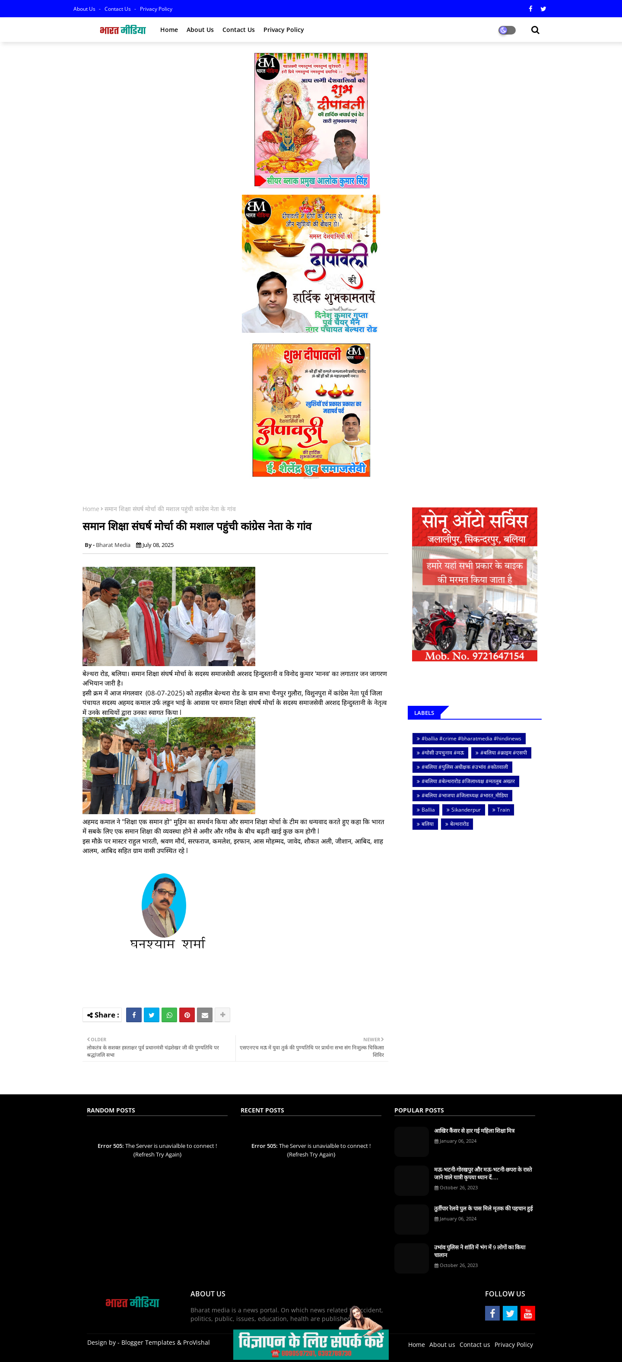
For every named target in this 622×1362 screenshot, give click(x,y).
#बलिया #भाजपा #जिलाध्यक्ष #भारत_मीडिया (465, 795)
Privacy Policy (156, 9)
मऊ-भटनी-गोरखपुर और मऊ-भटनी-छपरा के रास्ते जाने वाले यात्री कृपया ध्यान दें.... (483, 1173)
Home (169, 29)
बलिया (428, 824)
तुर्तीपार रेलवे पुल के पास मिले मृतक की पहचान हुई (483, 1208)
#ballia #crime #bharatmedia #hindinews (471, 738)
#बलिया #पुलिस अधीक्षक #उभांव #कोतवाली (465, 767)
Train (503, 809)
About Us (85, 9)
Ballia (428, 809)
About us (200, 29)
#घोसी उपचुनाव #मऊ (443, 752)
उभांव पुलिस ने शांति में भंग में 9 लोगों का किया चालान (479, 1251)
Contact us (118, 9)
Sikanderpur (466, 809)
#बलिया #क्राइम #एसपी (503, 752)
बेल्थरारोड (459, 824)
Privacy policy (283, 29)
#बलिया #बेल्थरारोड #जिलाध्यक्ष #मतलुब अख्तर (468, 781)
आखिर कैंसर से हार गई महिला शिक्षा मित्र (474, 1130)
